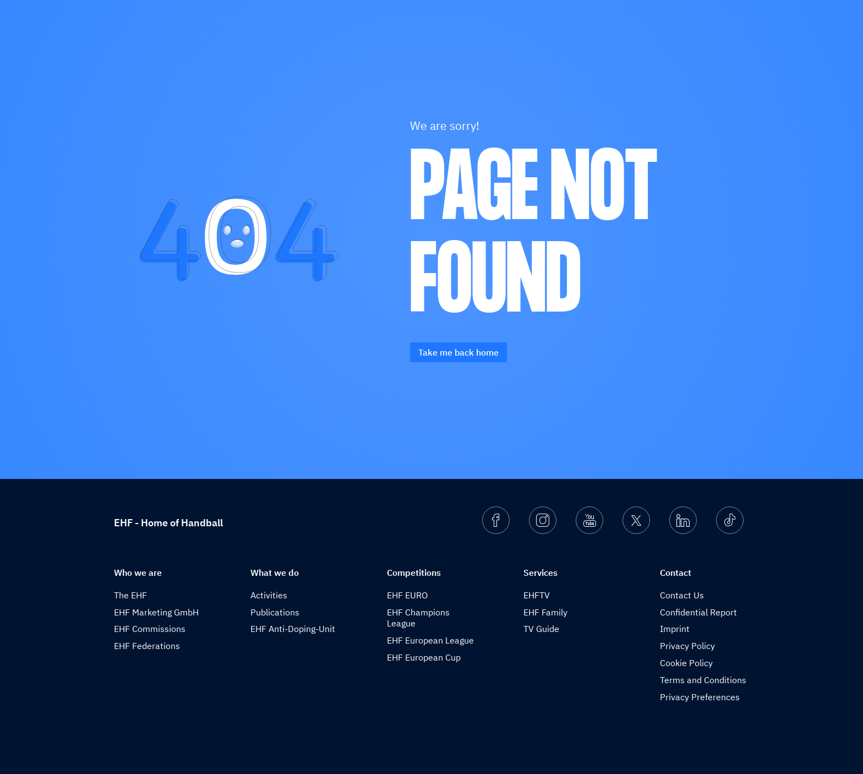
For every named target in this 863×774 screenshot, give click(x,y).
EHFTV (536, 595)
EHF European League (430, 640)
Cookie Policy (686, 662)
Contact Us (682, 595)
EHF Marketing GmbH (156, 612)
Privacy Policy (687, 645)
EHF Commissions (149, 628)
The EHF (130, 595)
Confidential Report (698, 612)
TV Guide (541, 628)
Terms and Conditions (703, 679)
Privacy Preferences (700, 696)
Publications (274, 612)
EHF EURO (407, 595)
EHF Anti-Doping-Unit (292, 628)
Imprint (675, 628)
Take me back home (458, 352)
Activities (268, 595)
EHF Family (545, 612)
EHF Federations (147, 645)
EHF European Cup (424, 657)
